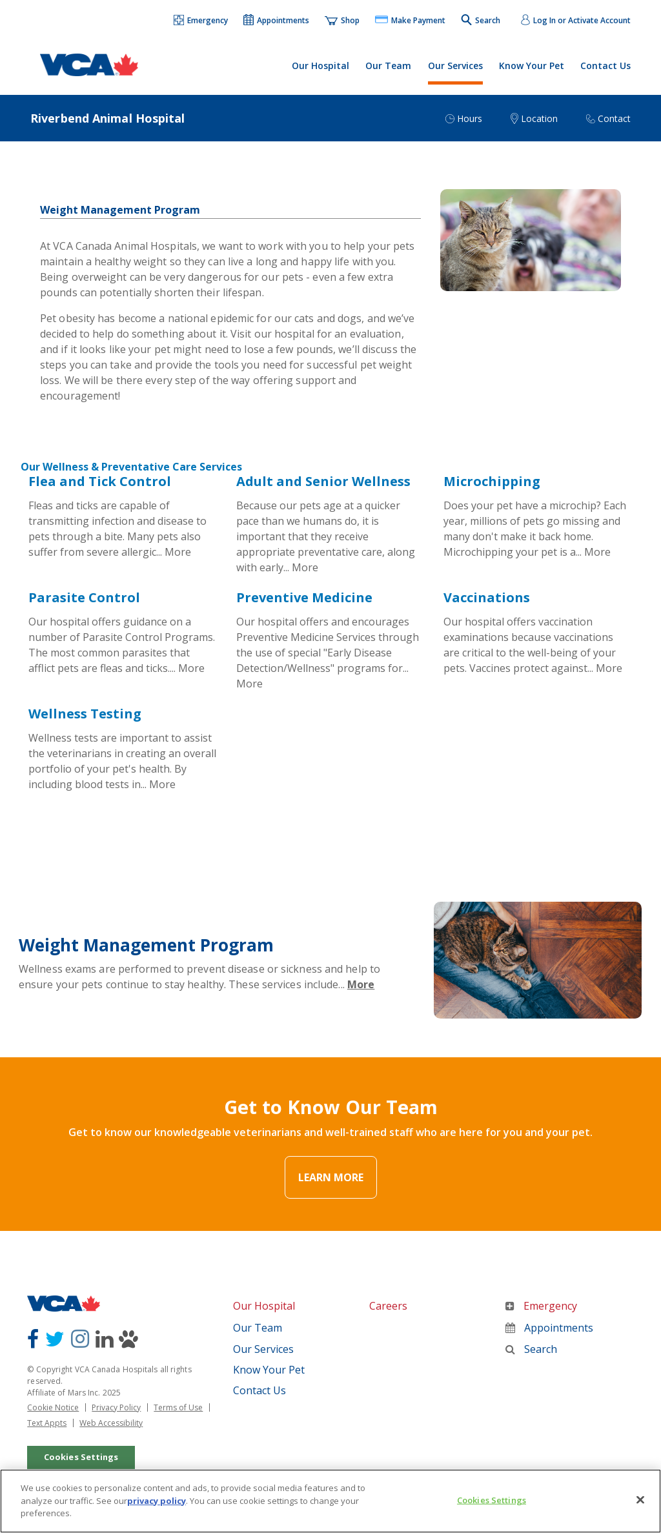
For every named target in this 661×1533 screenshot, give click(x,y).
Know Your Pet (531, 65)
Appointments (549, 1328)
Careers (388, 1306)
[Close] (640, 1499)
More (178, 552)
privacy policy (156, 1499)
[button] (201, 21)
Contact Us (605, 65)
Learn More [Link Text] (330, 1178)
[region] (330, 1500)
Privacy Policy (116, 1407)
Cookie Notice (53, 1407)
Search (531, 1349)
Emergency (541, 1306)
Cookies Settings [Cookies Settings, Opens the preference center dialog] (491, 1499)
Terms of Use (178, 1407)
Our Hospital (320, 65)
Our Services (455, 65)
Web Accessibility (111, 1423)
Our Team (388, 65)
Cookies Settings (81, 1456)
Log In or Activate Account (582, 20)
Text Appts (46, 1423)
